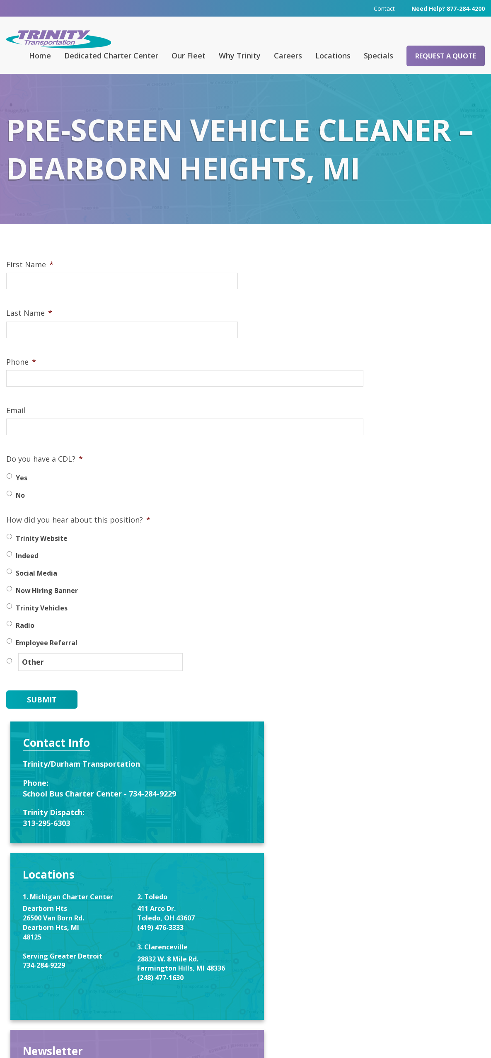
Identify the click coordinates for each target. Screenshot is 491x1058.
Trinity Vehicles (42, 621)
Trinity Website (42, 552)
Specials (378, 55)
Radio (25, 639)
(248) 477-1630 (431, 536)
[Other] (89, 675)
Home (40, 55)
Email (16, 424)
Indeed (27, 569)
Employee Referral (46, 656)
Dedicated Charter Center (111, 55)
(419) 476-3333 (431, 477)
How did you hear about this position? (78, 533)
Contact (384, 8)
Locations (333, 55)
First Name (29, 278)
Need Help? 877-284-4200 (448, 8)
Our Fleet (189, 55)
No (20, 508)
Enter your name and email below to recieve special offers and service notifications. (403, 647)
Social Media (36, 586)
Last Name (29, 327)
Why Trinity (240, 55)
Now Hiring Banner (47, 604)
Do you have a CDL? (44, 472)
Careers (288, 55)
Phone (21, 375)
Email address (367, 754)
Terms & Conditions (350, 1040)
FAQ (169, 900)
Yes (21, 491)
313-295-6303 (367, 373)
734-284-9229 (365, 532)
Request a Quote (445, 55)
